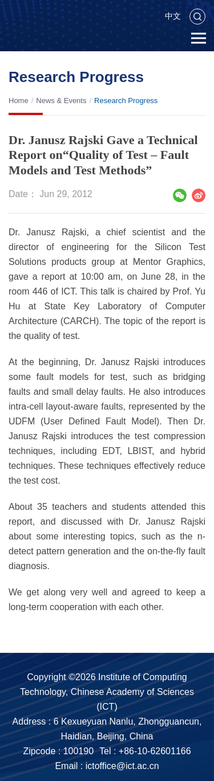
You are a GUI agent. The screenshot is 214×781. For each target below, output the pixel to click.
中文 (173, 16)
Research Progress (126, 100)
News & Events (61, 100)
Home (19, 100)
